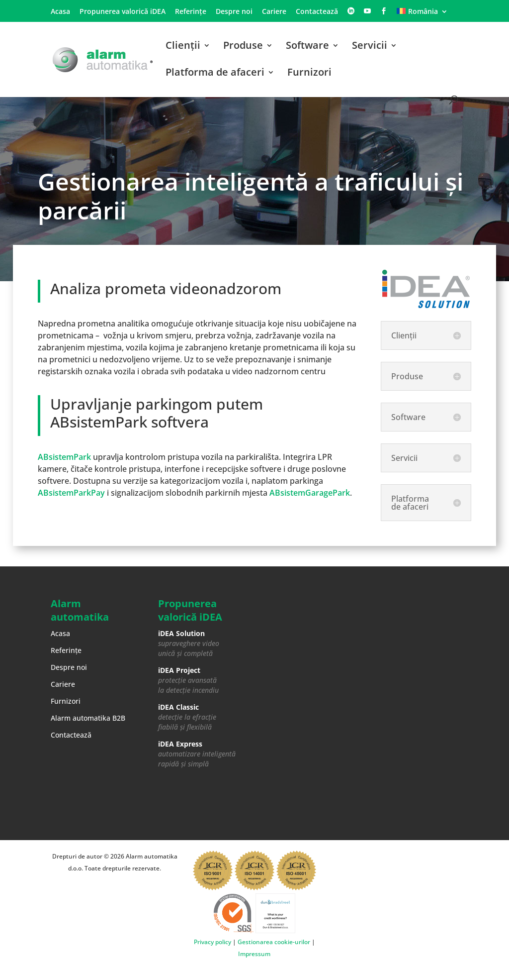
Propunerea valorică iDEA (123, 12)
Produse (243, 47)
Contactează (317, 12)
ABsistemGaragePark (309, 492)
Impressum (254, 954)
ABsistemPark (64, 456)
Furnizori (309, 74)
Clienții (183, 47)
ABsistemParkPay (71, 492)
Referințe (190, 12)
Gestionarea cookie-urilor (274, 942)
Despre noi (234, 12)
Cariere (274, 12)
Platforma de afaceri (215, 74)
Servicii (369, 47)
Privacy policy (212, 942)
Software (307, 47)
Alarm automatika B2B (88, 718)
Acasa (60, 12)
